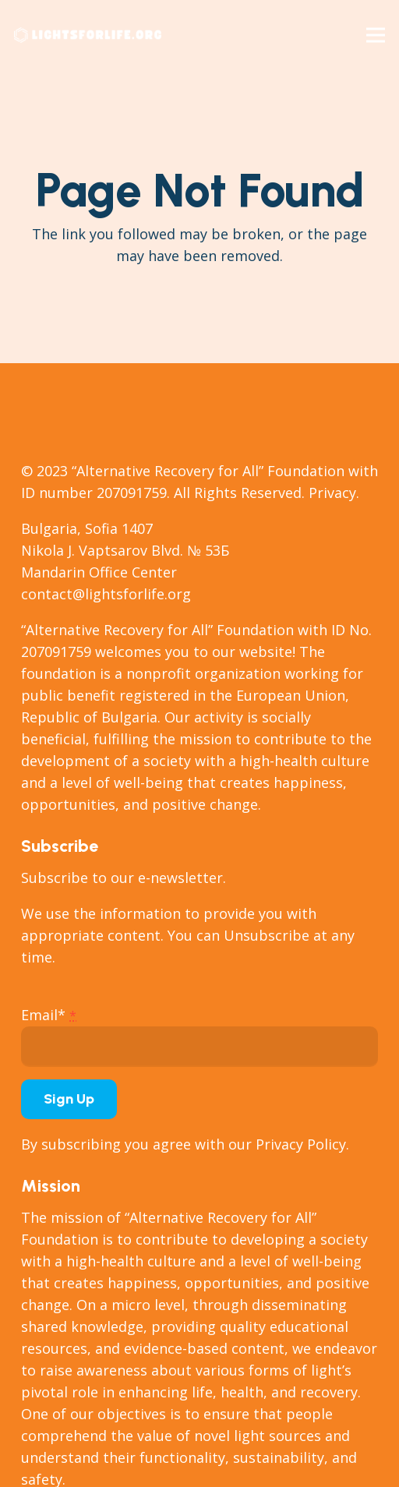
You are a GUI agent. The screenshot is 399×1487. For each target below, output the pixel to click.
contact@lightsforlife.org (106, 594)
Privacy (332, 492)
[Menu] (376, 35)
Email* (48, 1014)
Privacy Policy (301, 1144)
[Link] (87, 35)
